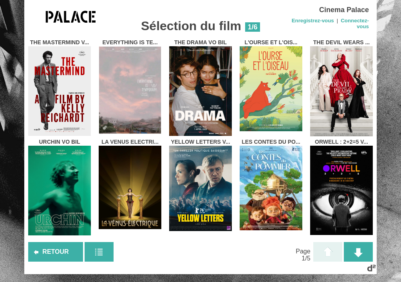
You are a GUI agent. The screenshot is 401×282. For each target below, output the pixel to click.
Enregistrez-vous (313, 21)
